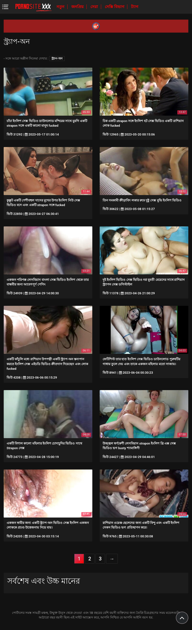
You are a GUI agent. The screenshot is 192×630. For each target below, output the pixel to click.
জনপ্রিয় (77, 6)
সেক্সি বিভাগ (115, 6)
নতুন (61, 6)
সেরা (94, 6)
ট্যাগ (134, 6)
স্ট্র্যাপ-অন (56, 58)
